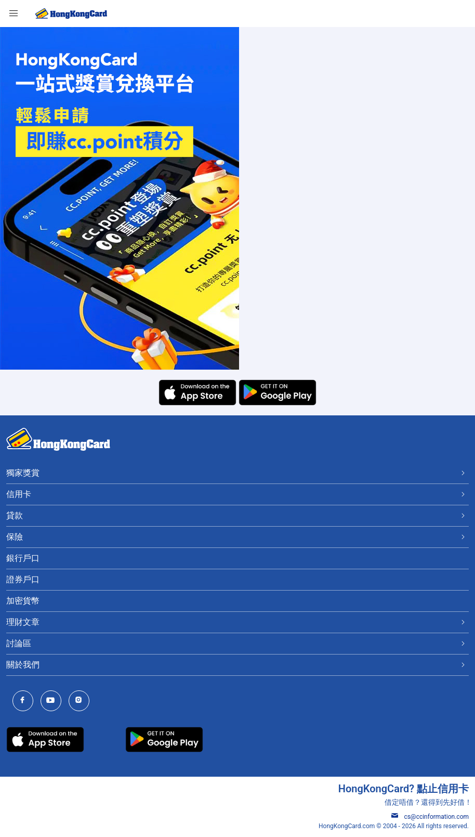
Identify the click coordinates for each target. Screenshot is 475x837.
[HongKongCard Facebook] (25, 701)
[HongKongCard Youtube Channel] (54, 701)
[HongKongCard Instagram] (82, 701)
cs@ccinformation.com (430, 816)
